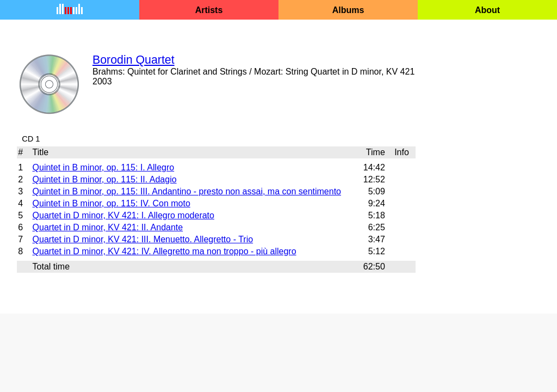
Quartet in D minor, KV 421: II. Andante (108, 227)
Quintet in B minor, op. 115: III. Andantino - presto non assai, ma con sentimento (187, 191)
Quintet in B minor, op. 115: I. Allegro (104, 167)
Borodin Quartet (133, 59)
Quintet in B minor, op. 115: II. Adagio (105, 179)
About (487, 10)
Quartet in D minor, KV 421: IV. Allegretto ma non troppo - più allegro (164, 251)
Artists (209, 10)
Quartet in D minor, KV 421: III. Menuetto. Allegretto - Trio (143, 239)
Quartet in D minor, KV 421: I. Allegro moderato (123, 215)
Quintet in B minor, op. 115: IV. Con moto (111, 203)
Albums (348, 10)
